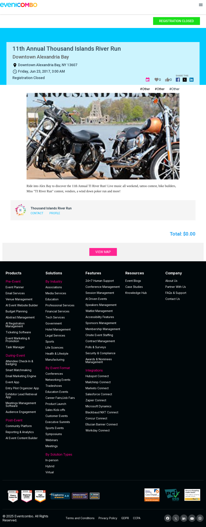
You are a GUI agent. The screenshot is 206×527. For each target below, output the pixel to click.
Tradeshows (53, 385)
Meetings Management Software (21, 404)
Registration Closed (176, 21)
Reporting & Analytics (20, 432)
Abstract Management (20, 317)
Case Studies (134, 286)
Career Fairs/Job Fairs (60, 397)
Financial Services (57, 311)
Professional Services (59, 305)
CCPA (136, 518)
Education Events (56, 391)
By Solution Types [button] (62, 454)
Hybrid (49, 466)
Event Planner (15, 287)
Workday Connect (97, 430)
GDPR (125, 518)
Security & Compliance (100, 353)
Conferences (54, 373)
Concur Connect (96, 418)
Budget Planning (16, 311)
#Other (145, 89)
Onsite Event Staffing (99, 335)
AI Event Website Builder (22, 305)
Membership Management (102, 329)
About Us (171, 280)
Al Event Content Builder (22, 438)
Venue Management (19, 299)
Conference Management (102, 286)
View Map (103, 252)
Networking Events (57, 379)
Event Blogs (133, 280)
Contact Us (172, 299)
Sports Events (54, 428)
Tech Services (55, 317)
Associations (53, 287)
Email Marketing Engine (21, 376)
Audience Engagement (21, 412)
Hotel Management (58, 329)
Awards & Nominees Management (98, 360)
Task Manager (15, 347)
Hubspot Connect (97, 376)
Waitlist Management (99, 311)
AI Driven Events (96, 299)
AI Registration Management (15, 325)
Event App (12, 382)
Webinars (51, 440)
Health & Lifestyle (56, 353)
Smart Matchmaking (18, 370)
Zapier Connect (95, 400)
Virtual (49, 472)
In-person (51, 460)
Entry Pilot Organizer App (22, 388)
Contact (37, 213)
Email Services (15, 293)
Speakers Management (100, 305)
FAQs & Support (175, 292)
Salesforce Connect (98, 394)
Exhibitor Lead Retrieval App (21, 395)
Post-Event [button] (23, 420)
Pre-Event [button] (23, 281)
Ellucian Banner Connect (101, 424)
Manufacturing (54, 359)
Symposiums (53, 434)
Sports (49, 341)
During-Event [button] (23, 355)
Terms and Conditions (80, 518)
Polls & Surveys (95, 347)
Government (53, 323)
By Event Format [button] (62, 368)
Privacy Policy (108, 518)
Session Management (99, 292)
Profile (54, 213)
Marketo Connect (97, 388)
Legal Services (55, 335)
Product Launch (55, 404)
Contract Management (100, 341)
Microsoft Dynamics (98, 406)
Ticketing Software (18, 332)
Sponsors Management (100, 323)
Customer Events (56, 416)
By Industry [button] (62, 281)
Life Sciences (54, 347)
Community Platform (19, 426)
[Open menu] (201, 5)
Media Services (55, 293)
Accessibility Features (99, 317)
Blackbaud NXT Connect (101, 412)
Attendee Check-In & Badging (19, 362)
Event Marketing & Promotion (18, 340)
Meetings (51, 446)
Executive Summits (57, 422)
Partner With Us (175, 286)
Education (52, 299)
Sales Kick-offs (55, 410)
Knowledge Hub (136, 292)
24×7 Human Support (99, 280)
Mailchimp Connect (98, 382)
